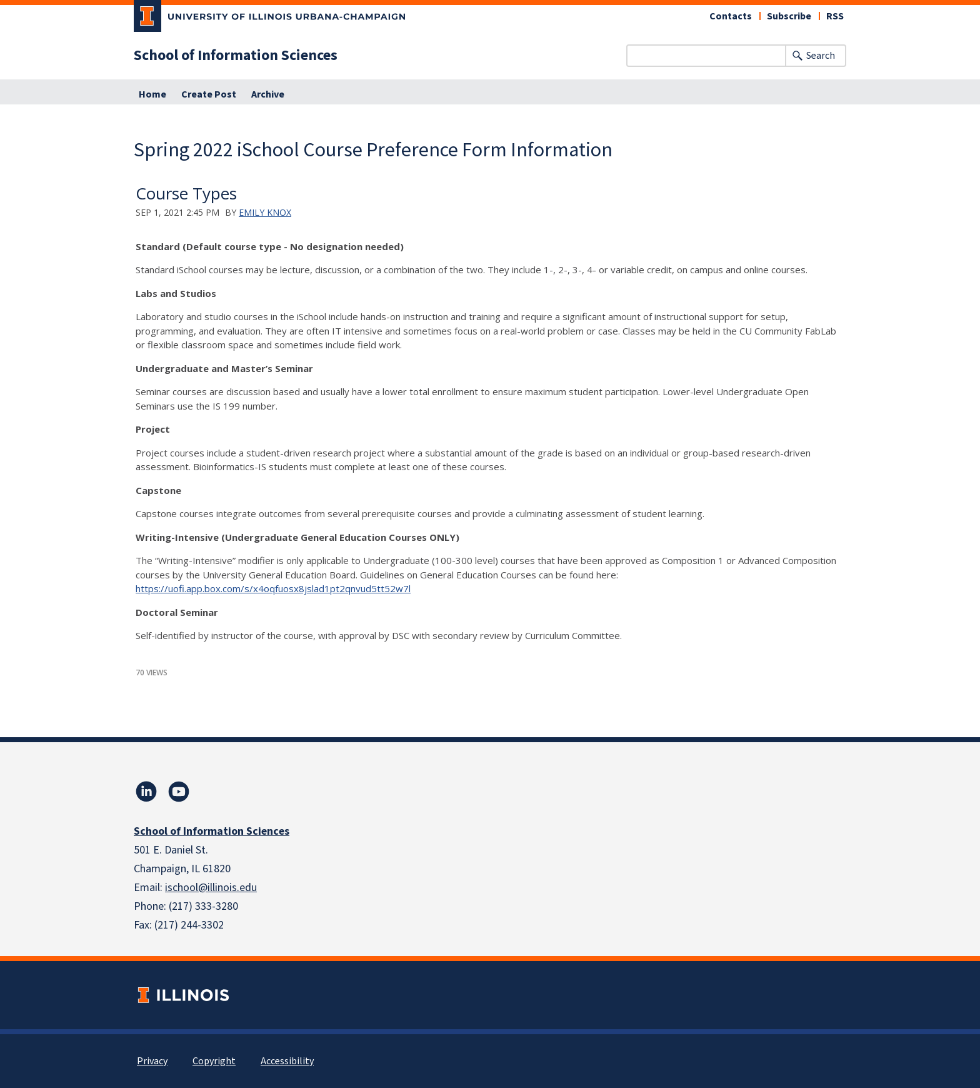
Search (820, 56)
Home (152, 94)
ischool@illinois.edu (211, 887)
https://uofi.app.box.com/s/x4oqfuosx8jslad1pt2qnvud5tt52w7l (273, 588)
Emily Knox (265, 212)
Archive (267, 94)
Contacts (730, 16)
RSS (835, 16)
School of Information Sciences (236, 55)
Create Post (208, 94)
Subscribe (789, 16)
